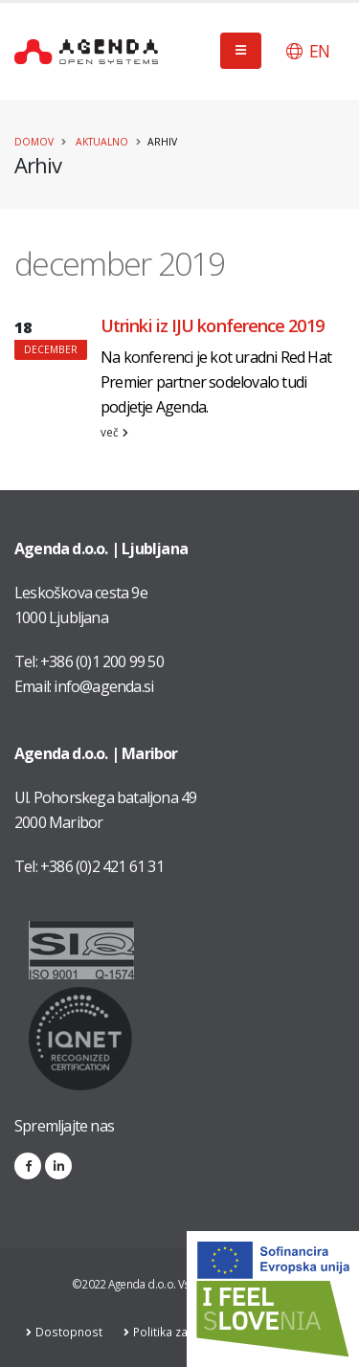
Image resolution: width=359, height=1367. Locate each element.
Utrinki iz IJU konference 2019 (212, 325)
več (114, 431)
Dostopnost (71, 1331)
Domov (34, 141)
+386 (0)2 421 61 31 (102, 866)
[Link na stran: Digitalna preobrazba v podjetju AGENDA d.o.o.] (273, 1299)
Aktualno (102, 141)
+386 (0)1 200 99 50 (102, 661)
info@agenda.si (103, 686)
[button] (308, 51)
